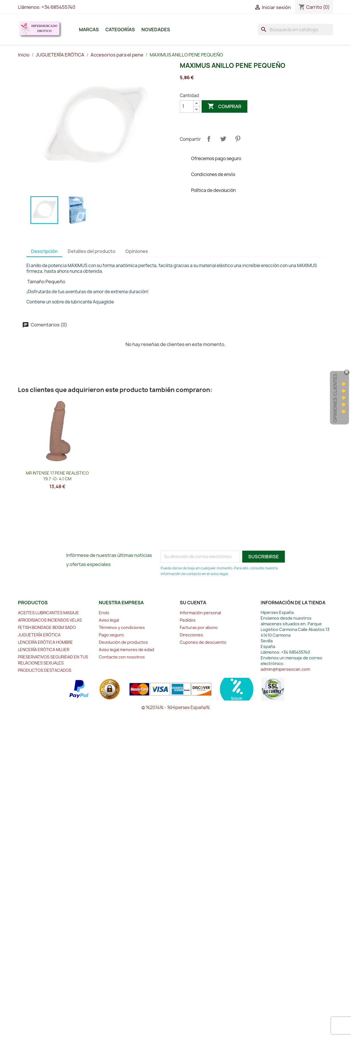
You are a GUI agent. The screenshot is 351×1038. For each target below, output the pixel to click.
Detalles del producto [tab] (91, 251)
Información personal (200, 612)
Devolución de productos (123, 642)
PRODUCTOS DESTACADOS (44, 670)
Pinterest (237, 138)
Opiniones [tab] (136, 251)
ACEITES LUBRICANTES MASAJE (48, 612)
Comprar (224, 106)
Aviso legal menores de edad (126, 649)
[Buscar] (295, 29)
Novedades (155, 29)
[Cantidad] (186, 106)
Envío (104, 612)
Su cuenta (193, 602)
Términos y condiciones (122, 627)
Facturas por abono (199, 627)
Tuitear (223, 138)
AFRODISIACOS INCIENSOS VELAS (50, 620)
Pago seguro (111, 635)
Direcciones (191, 635)
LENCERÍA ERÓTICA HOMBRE (45, 642)
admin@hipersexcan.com (285, 669)
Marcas (89, 29)
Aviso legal (109, 620)
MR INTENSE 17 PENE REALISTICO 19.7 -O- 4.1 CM (57, 475)
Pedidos (188, 620)
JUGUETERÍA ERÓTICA (39, 635)
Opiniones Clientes (335, 398)
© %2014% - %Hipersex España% (175, 707)
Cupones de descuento (203, 642)
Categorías (120, 29)
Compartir (208, 138)
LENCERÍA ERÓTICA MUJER (43, 649)
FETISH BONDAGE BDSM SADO (47, 627)
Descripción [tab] (44, 251)
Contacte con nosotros (122, 657)
